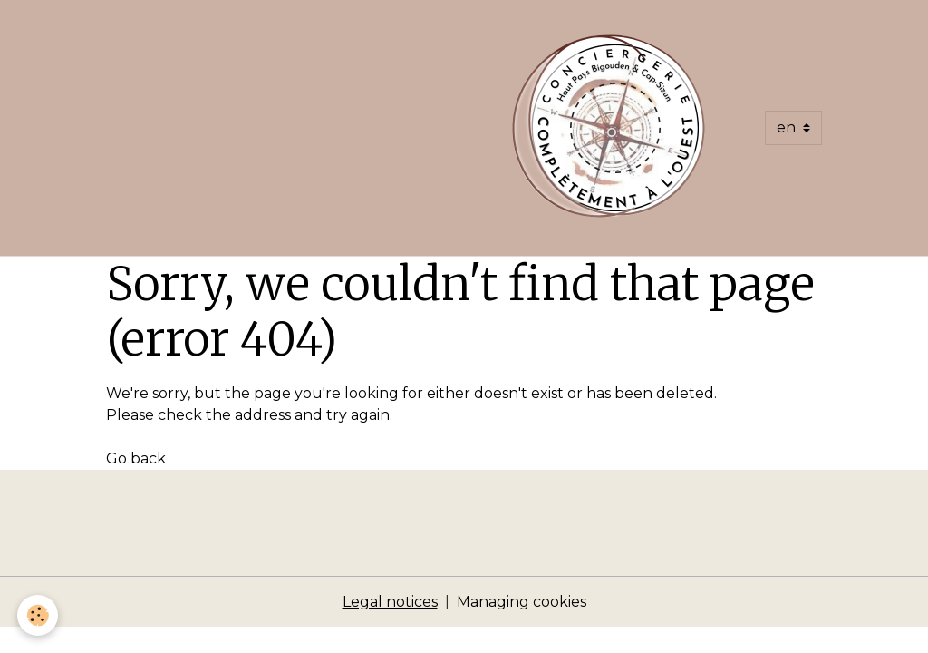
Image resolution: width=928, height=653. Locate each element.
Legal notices (390, 601)
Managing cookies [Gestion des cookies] (521, 601)
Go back (136, 458)
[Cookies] (38, 615)
